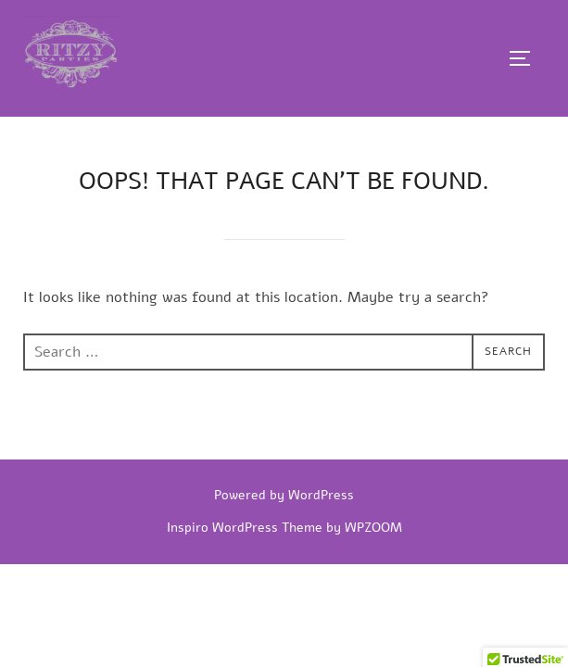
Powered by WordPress (284, 495)
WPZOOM (373, 527)
